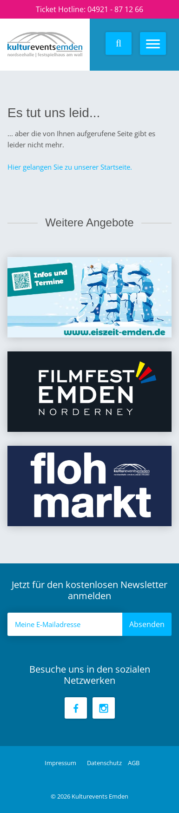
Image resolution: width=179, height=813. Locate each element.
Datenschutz (105, 763)
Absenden (147, 624)
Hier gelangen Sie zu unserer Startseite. (69, 167)
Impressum (61, 763)
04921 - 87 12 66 (115, 9)
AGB (133, 763)
